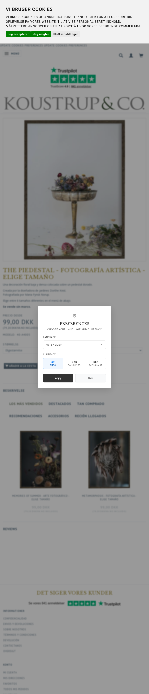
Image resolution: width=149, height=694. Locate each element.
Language (49, 337)
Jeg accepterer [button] (18, 34)
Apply (58, 378)
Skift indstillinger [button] (65, 34)
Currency (49, 354)
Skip (90, 378)
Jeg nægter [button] (41, 34)
